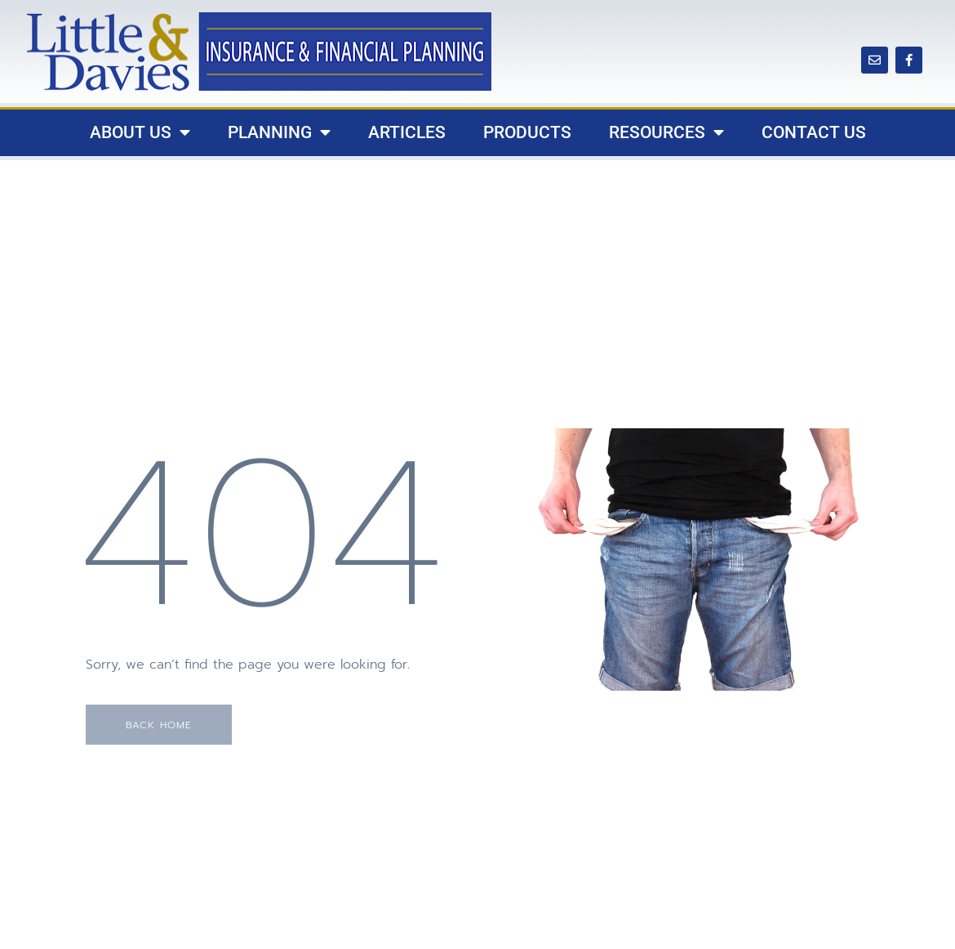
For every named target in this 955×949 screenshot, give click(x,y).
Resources (666, 133)
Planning (279, 133)
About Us (140, 133)
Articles (407, 132)
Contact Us (814, 132)
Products (527, 132)
